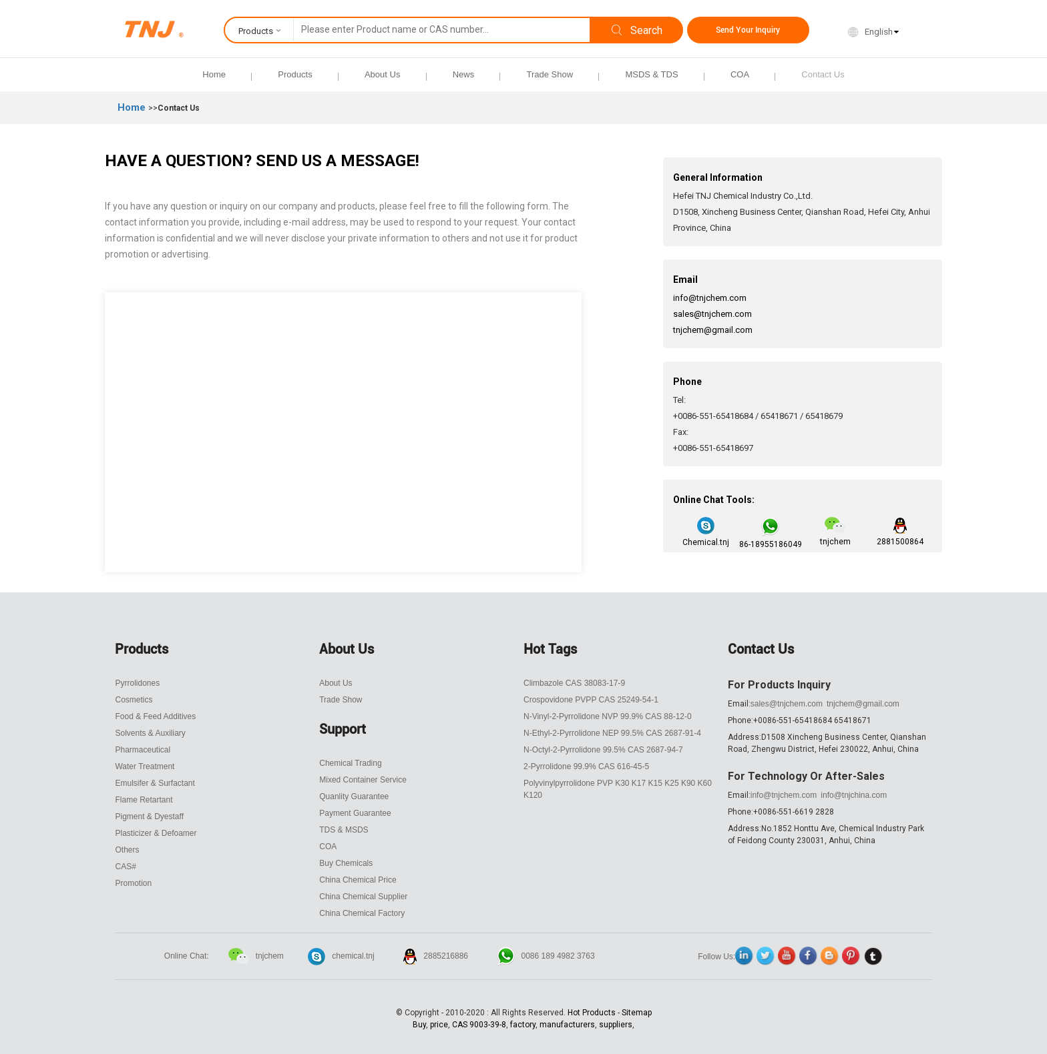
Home (214, 74)
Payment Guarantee (355, 813)
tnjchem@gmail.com (713, 330)
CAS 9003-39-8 (479, 1024)
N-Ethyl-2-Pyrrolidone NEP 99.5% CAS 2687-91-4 (612, 733)
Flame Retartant (143, 800)
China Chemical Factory (362, 913)
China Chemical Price (357, 880)
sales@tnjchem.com (712, 314)
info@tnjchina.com (854, 795)
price (439, 1024)
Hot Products (592, 1012)
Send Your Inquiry (748, 30)
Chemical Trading (350, 763)
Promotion (133, 883)
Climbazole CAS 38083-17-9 (574, 683)
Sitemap (637, 1012)
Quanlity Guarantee (354, 796)
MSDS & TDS (651, 74)
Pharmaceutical (142, 749)
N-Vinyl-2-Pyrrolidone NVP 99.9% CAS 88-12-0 (608, 716)
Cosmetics (133, 699)
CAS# (125, 866)
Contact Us (822, 74)
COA (739, 74)
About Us (382, 74)
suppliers (615, 1024)
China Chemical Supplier (363, 896)
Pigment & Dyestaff (149, 816)
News (464, 74)
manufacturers (567, 1024)
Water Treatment (144, 766)
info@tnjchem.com (710, 298)
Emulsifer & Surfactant (154, 783)
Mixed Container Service (363, 779)
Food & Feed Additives (155, 716)
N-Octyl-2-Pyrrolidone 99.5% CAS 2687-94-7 (603, 749)
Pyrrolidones (137, 683)
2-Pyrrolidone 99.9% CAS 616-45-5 (586, 766)
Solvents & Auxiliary (150, 733)
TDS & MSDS (343, 830)
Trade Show (549, 74)
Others (127, 850)
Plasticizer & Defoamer (155, 833)
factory (523, 1024)
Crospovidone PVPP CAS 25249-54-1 (591, 699)
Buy (419, 1024)
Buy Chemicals (346, 863)
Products (295, 74)
